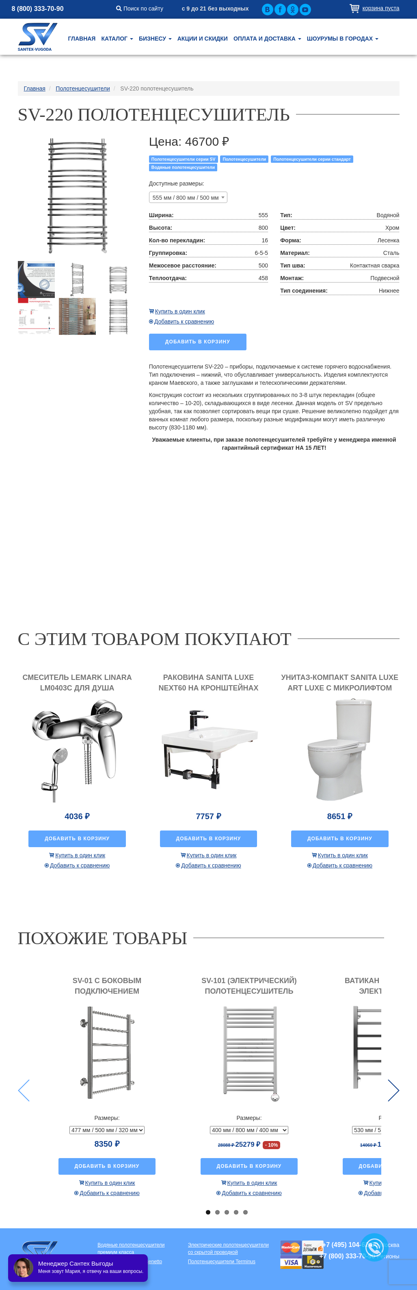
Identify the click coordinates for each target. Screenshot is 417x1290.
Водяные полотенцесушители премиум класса (130, 1248)
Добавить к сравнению (184, 321)
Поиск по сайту (139, 8)
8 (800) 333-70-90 (38, 8)
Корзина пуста (381, 8)
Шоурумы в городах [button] (342, 38)
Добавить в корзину (197, 342)
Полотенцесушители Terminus (221, 1261)
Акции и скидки (202, 38)
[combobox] (188, 197)
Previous (24, 1090)
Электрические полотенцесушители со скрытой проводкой (228, 1248)
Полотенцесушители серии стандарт (312, 159)
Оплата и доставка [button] (267, 38)
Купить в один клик (180, 311)
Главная (82, 38)
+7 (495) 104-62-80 (350, 1244)
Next (394, 1090)
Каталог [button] (117, 38)
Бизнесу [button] (155, 38)
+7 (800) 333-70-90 (347, 1256)
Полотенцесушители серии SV (183, 159)
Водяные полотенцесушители (183, 167)
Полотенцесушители (244, 159)
